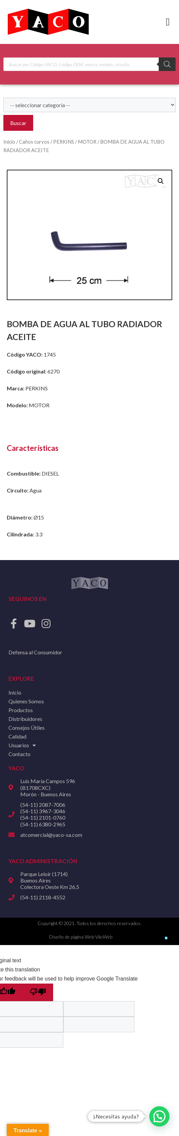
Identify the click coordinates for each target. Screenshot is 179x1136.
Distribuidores (25, 719)
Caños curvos (34, 142)
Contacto (19, 754)
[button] (167, 22)
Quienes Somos (26, 701)
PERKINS (63, 142)
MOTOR (87, 142)
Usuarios (22, 745)
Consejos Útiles (26, 727)
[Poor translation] (38, 992)
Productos (20, 710)
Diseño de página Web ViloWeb (80, 937)
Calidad (17, 736)
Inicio (9, 142)
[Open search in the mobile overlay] (89, 64)
